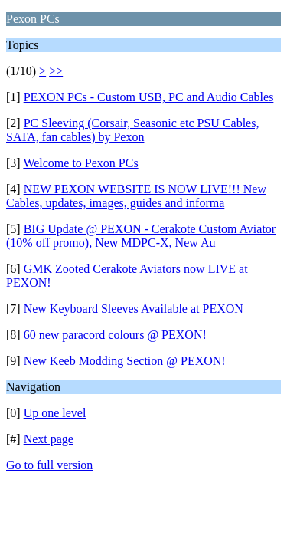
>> (56, 70)
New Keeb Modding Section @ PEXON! (125, 360)
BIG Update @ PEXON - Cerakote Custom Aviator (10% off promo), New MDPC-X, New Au (141, 235)
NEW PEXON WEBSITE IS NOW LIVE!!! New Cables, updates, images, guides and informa (136, 195)
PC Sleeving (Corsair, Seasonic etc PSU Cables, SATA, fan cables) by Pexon (132, 130)
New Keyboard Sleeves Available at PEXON (133, 308)
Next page (48, 438)
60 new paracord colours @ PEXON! (115, 334)
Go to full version (49, 465)
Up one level (55, 412)
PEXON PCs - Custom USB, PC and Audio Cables (149, 97)
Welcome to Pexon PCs (80, 162)
